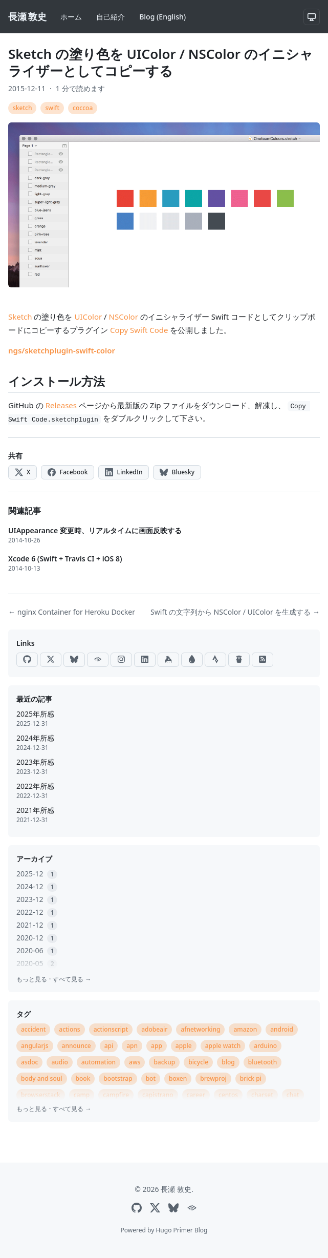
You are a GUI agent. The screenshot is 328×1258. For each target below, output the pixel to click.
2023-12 (36, 899)
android (281, 1029)
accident (33, 1029)
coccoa (83, 107)
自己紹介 (110, 17)
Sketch (20, 316)
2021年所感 (35, 810)
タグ (23, 1014)
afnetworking (200, 1029)
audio (59, 1062)
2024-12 (36, 886)
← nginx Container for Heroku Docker (71, 612)
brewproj (213, 1078)
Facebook (68, 472)
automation (98, 1062)
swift (52, 107)
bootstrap (117, 1078)
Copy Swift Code (139, 330)
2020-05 (36, 963)
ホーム (71, 17)
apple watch (223, 1045)
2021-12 (36, 925)
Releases (61, 405)
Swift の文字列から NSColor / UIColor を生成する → (235, 612)
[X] (50, 660)
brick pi (250, 1078)
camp (82, 1095)
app (156, 1045)
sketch (22, 107)
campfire (116, 1095)
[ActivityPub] (97, 660)
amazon (245, 1029)
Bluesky (177, 472)
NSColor (123, 316)
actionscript (111, 1029)
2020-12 (36, 937)
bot (151, 1078)
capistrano (157, 1095)
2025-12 (36, 873)
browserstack (40, 1095)
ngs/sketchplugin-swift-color (61, 350)
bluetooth (262, 1062)
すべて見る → (72, 979)
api (109, 1045)
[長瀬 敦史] (27, 17)
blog (228, 1062)
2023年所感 (35, 762)
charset (262, 1095)
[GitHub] (27, 660)
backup (164, 1062)
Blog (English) (162, 17)
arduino (265, 1045)
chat (293, 1095)
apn (132, 1045)
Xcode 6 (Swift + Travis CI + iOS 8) (65, 558)
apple (184, 1045)
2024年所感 (35, 738)
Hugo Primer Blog (181, 1230)
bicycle (198, 1062)
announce (76, 1045)
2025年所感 (35, 714)
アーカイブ (34, 859)
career (196, 1095)
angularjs (35, 1045)
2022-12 (36, 912)
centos (228, 1095)
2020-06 (36, 950)
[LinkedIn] (145, 660)
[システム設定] (311, 17)
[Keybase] (168, 660)
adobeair (154, 1029)
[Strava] (215, 660)
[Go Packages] (239, 660)
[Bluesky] (74, 660)
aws (134, 1062)
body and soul (41, 1078)
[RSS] (262, 660)
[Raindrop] (192, 660)
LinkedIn (123, 472)
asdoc (29, 1062)
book (83, 1078)
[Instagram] (121, 660)
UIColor (88, 316)
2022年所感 (35, 786)
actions (69, 1029)
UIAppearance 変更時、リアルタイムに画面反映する (95, 530)
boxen (178, 1078)
